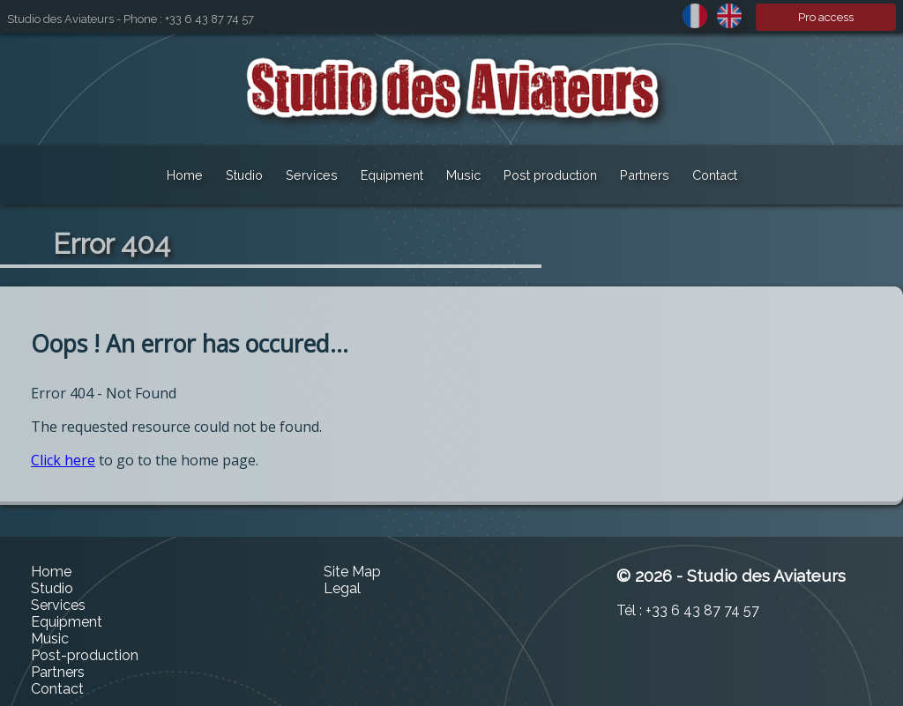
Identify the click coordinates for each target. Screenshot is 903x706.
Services (312, 174)
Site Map (352, 571)
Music (463, 174)
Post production (550, 174)
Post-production (84, 655)
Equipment (392, 174)
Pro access (826, 17)
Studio (244, 174)
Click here (63, 460)
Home (185, 174)
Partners (644, 174)
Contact (714, 174)
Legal (342, 588)
